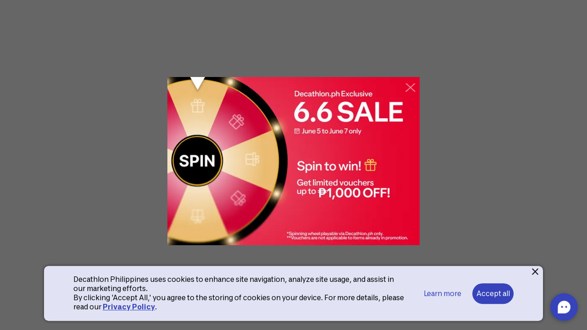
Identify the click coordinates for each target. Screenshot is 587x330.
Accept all (493, 293)
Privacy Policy (129, 306)
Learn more (442, 293)
